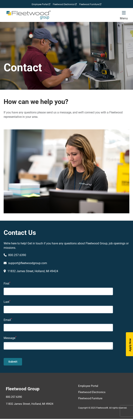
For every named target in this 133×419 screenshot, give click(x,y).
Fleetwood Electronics (65, 5)
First (6, 283)
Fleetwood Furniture (90, 5)
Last (6, 302)
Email (7, 320)
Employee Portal (41, 5)
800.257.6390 (14, 397)
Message (9, 338)
